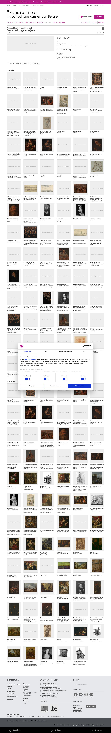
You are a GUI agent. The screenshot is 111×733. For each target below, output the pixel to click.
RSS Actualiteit (77, 710)
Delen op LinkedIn (100, 32)
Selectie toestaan (55, 385)
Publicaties (25, 687)
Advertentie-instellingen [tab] (65, 351)
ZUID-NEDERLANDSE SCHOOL (66, 58)
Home (8, 5)
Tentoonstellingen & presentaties (24, 22)
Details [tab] (46, 351)
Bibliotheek (26, 686)
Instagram (86, 697)
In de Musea (11, 691)
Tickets (100, 16)
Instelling (62, 22)
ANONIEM (60, 53)
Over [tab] (83, 351)
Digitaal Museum (27, 695)
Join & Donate (87, 16)
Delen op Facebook (98, 32)
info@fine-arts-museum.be (57, 716)
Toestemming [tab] (27, 351)
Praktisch (10, 22)
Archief (25, 690)
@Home (101, 22)
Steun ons (26, 701)
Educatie (84, 22)
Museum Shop (10, 695)
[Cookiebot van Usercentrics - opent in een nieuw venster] (84, 346)
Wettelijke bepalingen (90, 725)
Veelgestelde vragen (13, 684)
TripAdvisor (91, 697)
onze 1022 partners (30, 359)
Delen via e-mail (103, 32)
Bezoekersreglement (12, 696)
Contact (14, 5)
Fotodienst (25, 689)
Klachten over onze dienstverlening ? (62, 725)
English (102, 5)
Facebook (76, 697)
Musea (55, 22)
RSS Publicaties (77, 711)
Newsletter (92, 706)
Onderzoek (93, 22)
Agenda (40, 22)
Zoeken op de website (31, 5)
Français (96, 5)
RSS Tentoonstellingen (77, 707)
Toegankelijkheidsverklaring (78, 725)
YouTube (81, 697)
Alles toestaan (79, 385)
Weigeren (31, 385)
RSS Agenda (76, 705)
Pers (19, 5)
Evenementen (25, 5)
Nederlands (89, 5)
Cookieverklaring (100, 725)
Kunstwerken (103, 28)
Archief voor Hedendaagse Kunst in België (30, 692)
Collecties (48, 22)
